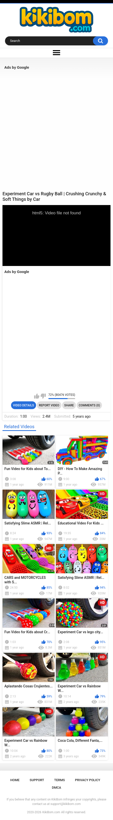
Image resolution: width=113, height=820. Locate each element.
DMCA (56, 787)
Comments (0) (89, 405)
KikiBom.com (51, 812)
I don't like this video (43, 396)
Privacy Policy (87, 780)
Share (69, 405)
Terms (59, 780)
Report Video (49, 405)
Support (37, 780)
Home (15, 780)
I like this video (36, 396)
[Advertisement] (56, 130)
